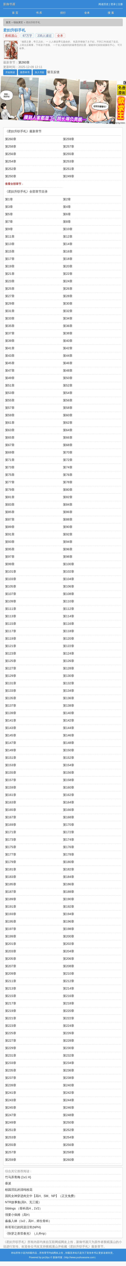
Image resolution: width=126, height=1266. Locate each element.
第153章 (10, 765)
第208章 (68, 966)
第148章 (68, 743)
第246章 (68, 1107)
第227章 (10, 1040)
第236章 (68, 1070)
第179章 (10, 862)
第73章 (10, 467)
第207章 (10, 966)
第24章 (67, 281)
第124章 (68, 653)
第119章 (10, 638)
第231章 (10, 1055)
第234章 (68, 1063)
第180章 (68, 862)
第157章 (10, 780)
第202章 (68, 944)
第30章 (67, 303)
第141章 (10, 720)
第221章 (10, 1018)
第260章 (24, 62)
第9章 (9, 229)
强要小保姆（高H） (18, 1214)
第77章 (10, 482)
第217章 (10, 1003)
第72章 (67, 460)
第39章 (10, 340)
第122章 (68, 646)
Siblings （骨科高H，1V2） (23, 1208)
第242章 (68, 1092)
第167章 (10, 817)
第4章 (67, 206)
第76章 (67, 474)
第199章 (10, 936)
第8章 (67, 221)
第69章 (10, 452)
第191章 (10, 906)
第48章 (67, 370)
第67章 (10, 445)
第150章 (68, 750)
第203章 (10, 951)
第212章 (68, 981)
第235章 (10, 1070)
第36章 (67, 326)
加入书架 (39, 72)
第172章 (68, 832)
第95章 (10, 549)
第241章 (10, 1092)
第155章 (10, 772)
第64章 (67, 430)
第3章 (9, 206)
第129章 (10, 676)
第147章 (10, 743)
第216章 (68, 996)
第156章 (68, 772)
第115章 (10, 623)
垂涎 (8, 1183)
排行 (63, 12)
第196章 (68, 921)
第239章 (10, 1085)
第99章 (10, 564)
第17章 (10, 259)
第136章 (68, 698)
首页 (8, 22)
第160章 (68, 787)
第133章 (10, 690)
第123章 (10, 653)
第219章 (10, 1011)
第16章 (67, 251)
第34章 (67, 318)
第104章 (68, 579)
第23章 (10, 281)
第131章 (10, 683)
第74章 (67, 467)
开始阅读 (10, 72)
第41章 (10, 348)
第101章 (10, 571)
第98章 (67, 556)
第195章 (10, 921)
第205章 (10, 958)
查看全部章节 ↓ (14, 183)
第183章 (10, 877)
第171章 (10, 832)
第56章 (67, 400)
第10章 (67, 229)
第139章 (10, 713)
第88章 (67, 519)
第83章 (10, 504)
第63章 (10, 430)
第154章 (68, 765)
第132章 (68, 683)
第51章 (10, 385)
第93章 (10, 541)
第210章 (68, 973)
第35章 (10, 326)
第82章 (67, 497)
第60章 (67, 415)
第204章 (68, 951)
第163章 (10, 802)
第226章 (68, 1033)
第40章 (67, 340)
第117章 (10, 631)
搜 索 (111, 12)
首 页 (15, 12)
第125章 (10, 661)
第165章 (10, 810)
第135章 (10, 698)
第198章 (68, 929)
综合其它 (18, 22)
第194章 (68, 914)
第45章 (10, 363)
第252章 (10, 169)
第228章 (68, 1040)
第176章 (68, 847)
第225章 (10, 1033)
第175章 (10, 847)
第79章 (10, 489)
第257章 (68, 146)
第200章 (68, 936)
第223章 (10, 1025)
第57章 (10, 407)
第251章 (68, 169)
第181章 (10, 869)
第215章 (10, 996)
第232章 (68, 1055)
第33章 (10, 318)
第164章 (68, 802)
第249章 (68, 176)
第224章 (68, 1025)
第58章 (67, 407)
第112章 (68, 608)
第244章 (68, 1100)
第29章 (10, 303)
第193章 (10, 914)
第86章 (67, 512)
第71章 (10, 460)
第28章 (67, 296)
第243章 (10, 1100)
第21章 (10, 273)
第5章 (9, 214)
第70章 (67, 452)
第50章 (67, 378)
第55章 (10, 400)
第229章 (10, 1048)
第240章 (68, 1085)
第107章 (10, 594)
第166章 (68, 810)
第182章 (68, 869)
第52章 (67, 385)
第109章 (10, 601)
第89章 (10, 527)
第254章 (10, 161)
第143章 (10, 728)
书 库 (39, 12)
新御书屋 (9, 4)
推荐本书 (25, 72)
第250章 (10, 176)
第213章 (10, 988)
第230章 (68, 1048)
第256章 (10, 154)
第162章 (68, 795)
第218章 (68, 1003)
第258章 (10, 146)
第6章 (67, 214)
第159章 (10, 787)
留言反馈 (53, 72)
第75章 (10, 474)
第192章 (68, 906)
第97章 (10, 556)
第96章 (67, 549)
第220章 (68, 1011)
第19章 (10, 266)
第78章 (67, 482)
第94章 (67, 541)
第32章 (67, 311)
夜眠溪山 (11, 35)
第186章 (68, 884)
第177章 (10, 854)
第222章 (68, 1018)
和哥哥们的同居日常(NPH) (23, 1227)
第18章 (67, 259)
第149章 (10, 750)
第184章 (68, 877)
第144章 (68, 728)
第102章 (68, 571)
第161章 (10, 795)
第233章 (10, 1063)
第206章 (68, 958)
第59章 (10, 415)
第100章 (68, 564)
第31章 (10, 311)
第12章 (67, 236)
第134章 (68, 690)
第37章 (10, 333)
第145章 (10, 735)
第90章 (67, 527)
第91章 (10, 534)
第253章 (68, 161)
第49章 (10, 378)
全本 (87, 12)
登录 (113, 4)
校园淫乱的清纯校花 (18, 1189)
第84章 (67, 504)
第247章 (10, 1115)
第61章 (10, 422)
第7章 (9, 221)
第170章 (68, 824)
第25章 (10, 288)
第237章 (10, 1078)
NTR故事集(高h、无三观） (23, 1202)
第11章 (10, 236)
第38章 (67, 333)
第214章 (68, 988)
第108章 (68, 594)
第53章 (10, 393)
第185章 (10, 884)
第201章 (10, 944)
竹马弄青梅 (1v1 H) (18, 1177)
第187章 (10, 891)
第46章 (67, 363)
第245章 (10, 1107)
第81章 (10, 497)
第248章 (68, 1115)
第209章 (10, 973)
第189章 (10, 899)
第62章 (67, 422)
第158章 (68, 780)
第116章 (68, 623)
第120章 (68, 638)
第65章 (10, 437)
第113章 (10, 616)
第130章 (68, 676)
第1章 (9, 199)
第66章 (67, 437)
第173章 (10, 839)
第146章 (68, 735)
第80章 (67, 489)
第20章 (67, 266)
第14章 (67, 244)
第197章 (10, 929)
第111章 (10, 608)
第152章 (68, 757)
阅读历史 (103, 4)
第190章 (68, 899)
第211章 (10, 981)
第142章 (68, 720)
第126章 (68, 661)
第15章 (10, 251)
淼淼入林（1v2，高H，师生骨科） (28, 1221)
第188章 (68, 891)
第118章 (68, 631)
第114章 (68, 616)
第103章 (10, 579)
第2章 (67, 199)
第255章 (68, 154)
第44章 (67, 355)
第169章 (10, 824)
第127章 (10, 668)
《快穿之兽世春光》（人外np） (26, 1233)
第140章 (68, 713)
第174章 (68, 839)
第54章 (67, 393)
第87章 (10, 519)
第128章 (68, 668)
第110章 (68, 601)
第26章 (67, 288)
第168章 (68, 817)
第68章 (67, 445)
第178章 (68, 854)
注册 (120, 4)
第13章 (10, 244)
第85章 (10, 512)
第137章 (10, 705)
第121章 (10, 646)
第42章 (67, 348)
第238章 (68, 1078)
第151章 (10, 757)
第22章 (67, 273)
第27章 (10, 296)
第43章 (10, 355)
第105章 (10, 586)
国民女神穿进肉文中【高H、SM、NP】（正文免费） (41, 1196)
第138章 (68, 705)
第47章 (10, 370)
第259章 (68, 139)
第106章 (68, 586)
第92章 (67, 534)
